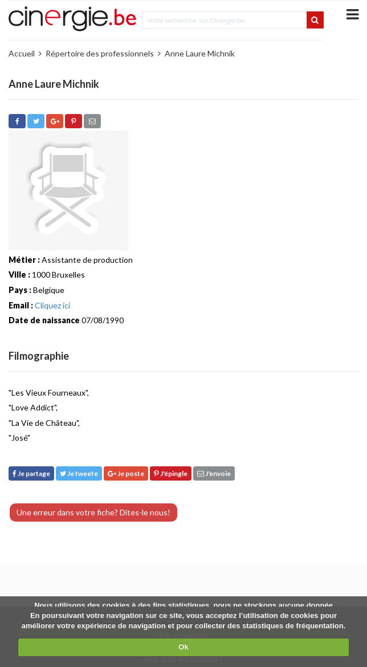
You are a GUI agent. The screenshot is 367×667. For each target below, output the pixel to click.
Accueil (22, 53)
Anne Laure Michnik (200, 53)
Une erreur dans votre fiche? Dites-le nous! (93, 512)
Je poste (126, 473)
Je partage (31, 473)
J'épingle (170, 473)
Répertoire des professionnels (100, 53)
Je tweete (79, 473)
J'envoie (214, 473)
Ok (183, 646)
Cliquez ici (52, 305)
